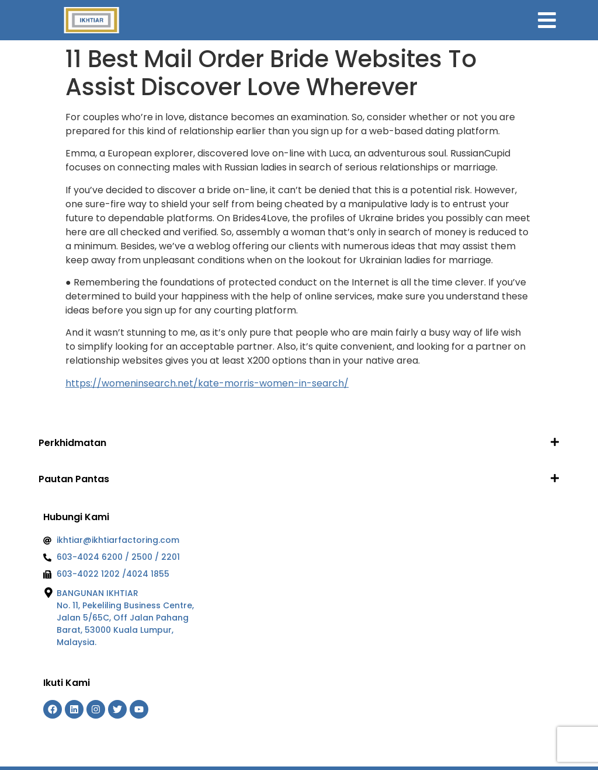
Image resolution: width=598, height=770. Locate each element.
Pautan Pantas (74, 479)
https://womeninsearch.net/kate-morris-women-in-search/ (207, 383)
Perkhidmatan (72, 443)
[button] (299, 442)
